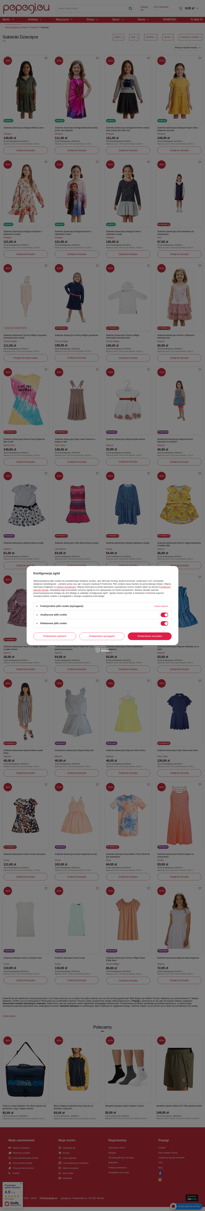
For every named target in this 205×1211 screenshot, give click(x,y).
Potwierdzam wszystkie (150, 636)
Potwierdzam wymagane (102, 636)
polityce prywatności (66, 587)
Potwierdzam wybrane (54, 636)
